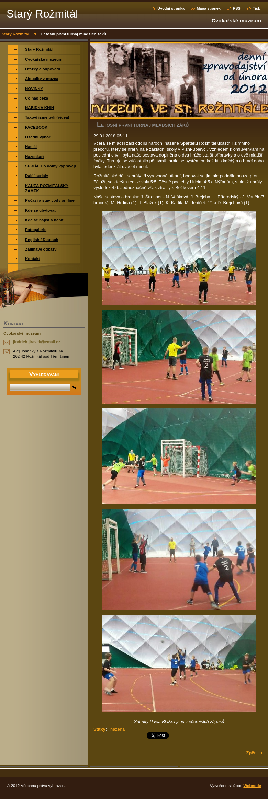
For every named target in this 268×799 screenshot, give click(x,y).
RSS (236, 8)
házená (117, 729)
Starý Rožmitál (15, 34)
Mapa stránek (209, 8)
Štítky (99, 729)
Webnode (252, 786)
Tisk (256, 8)
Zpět (251, 752)
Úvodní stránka (171, 8)
